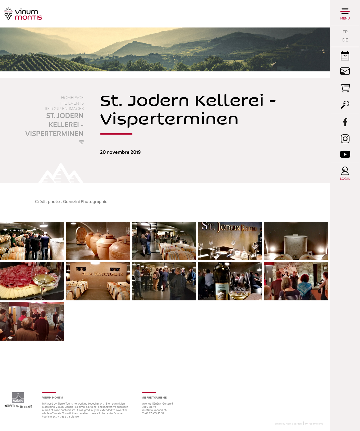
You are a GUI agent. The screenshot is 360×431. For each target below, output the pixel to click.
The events (71, 103)
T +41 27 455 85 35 (153, 413)
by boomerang (313, 424)
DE (345, 40)
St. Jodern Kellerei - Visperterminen (54, 125)
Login (345, 179)
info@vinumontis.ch (154, 410)
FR (345, 31)
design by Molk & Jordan (288, 424)
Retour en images (64, 109)
